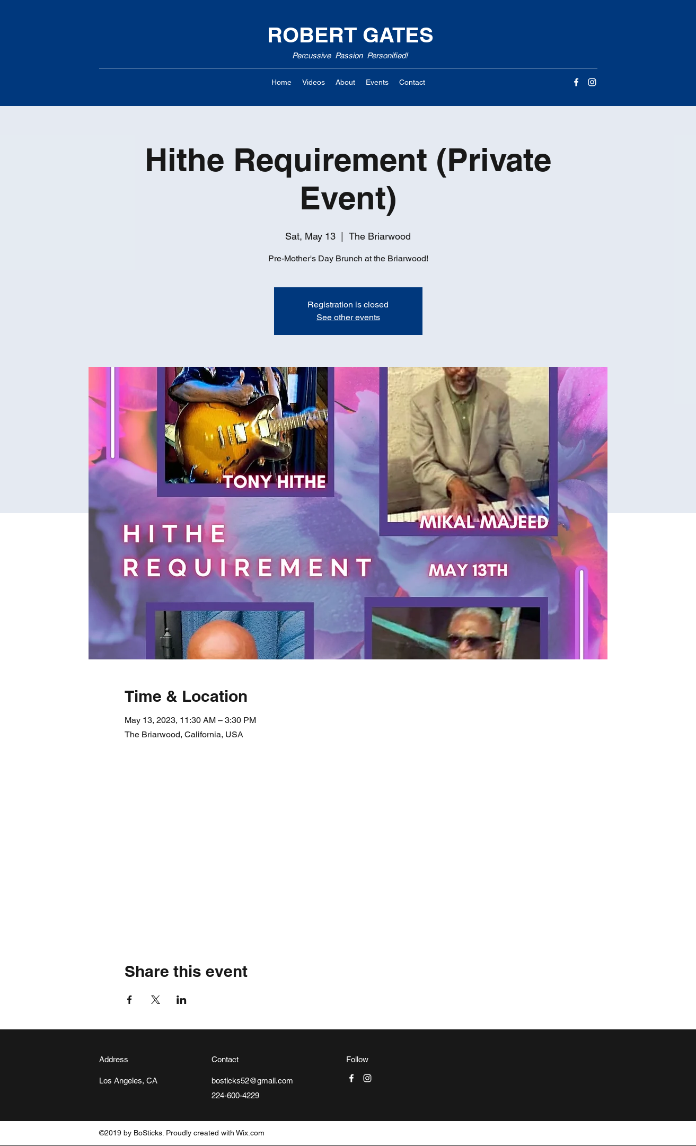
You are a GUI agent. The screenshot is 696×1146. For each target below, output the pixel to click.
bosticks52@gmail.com (252, 1080)
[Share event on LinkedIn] (182, 999)
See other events (348, 317)
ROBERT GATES (350, 34)
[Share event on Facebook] (130, 999)
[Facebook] (576, 82)
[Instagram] (592, 82)
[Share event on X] (156, 999)
